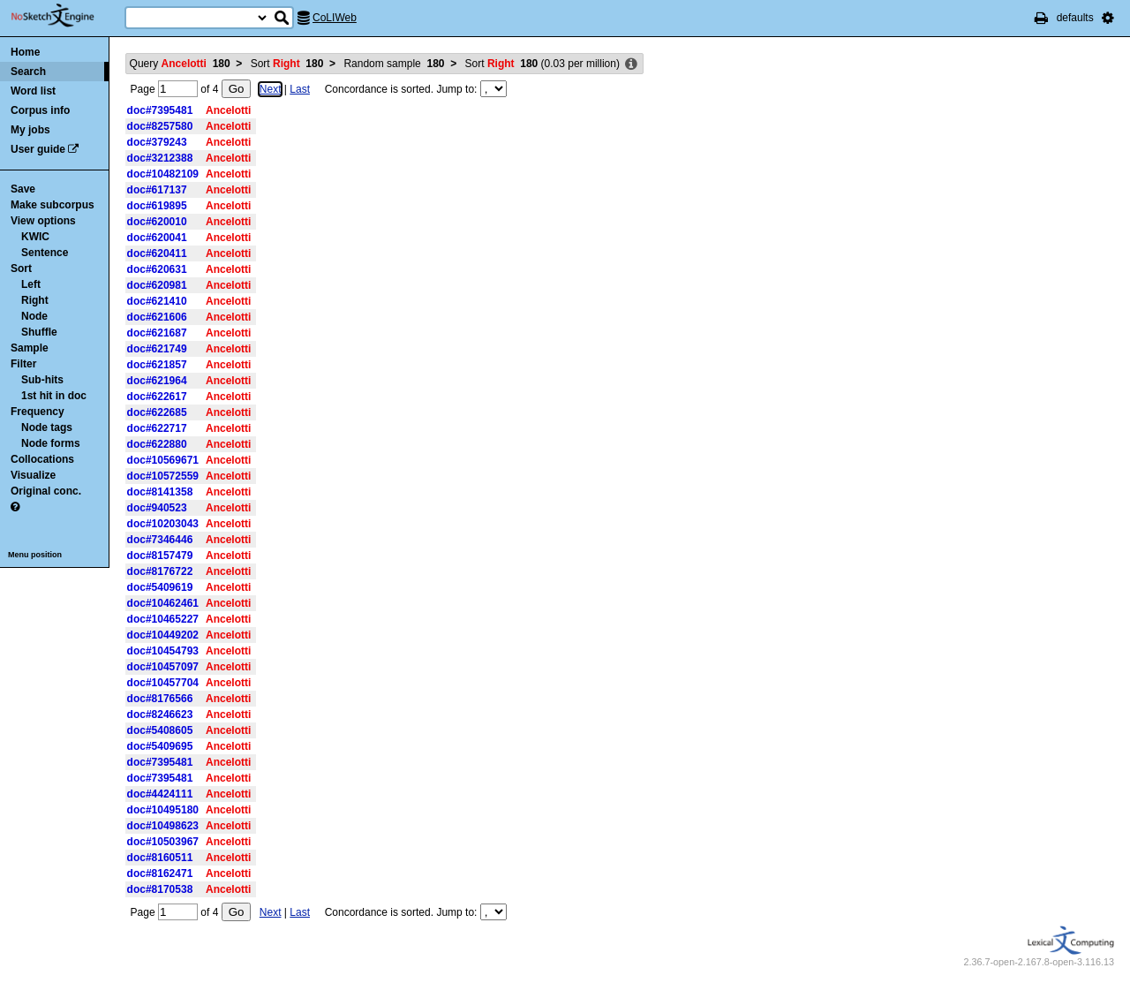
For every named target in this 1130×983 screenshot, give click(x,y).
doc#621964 (157, 380)
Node (34, 316)
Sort (21, 268)
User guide (38, 149)
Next (271, 89)
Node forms (50, 443)
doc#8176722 (160, 571)
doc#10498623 (163, 826)
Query (180, 63)
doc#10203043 (163, 524)
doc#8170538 (160, 889)
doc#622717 (157, 428)
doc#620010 (157, 222)
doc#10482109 (163, 174)
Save (23, 189)
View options (43, 221)
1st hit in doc (54, 395)
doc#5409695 (160, 746)
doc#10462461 (163, 603)
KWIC (35, 237)
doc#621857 (157, 365)
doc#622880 (157, 444)
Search (28, 71)
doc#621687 (157, 333)
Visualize (33, 475)
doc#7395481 (160, 110)
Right (35, 300)
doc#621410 (157, 301)
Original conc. (46, 491)
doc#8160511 (160, 857)
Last (300, 89)
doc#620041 (157, 237)
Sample (30, 348)
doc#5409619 (160, 587)
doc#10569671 (163, 460)
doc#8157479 (160, 555)
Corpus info (40, 110)
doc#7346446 (160, 539)
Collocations (42, 459)
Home (25, 52)
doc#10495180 (163, 810)
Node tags (46, 427)
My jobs (30, 130)
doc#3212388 (160, 158)
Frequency (37, 411)
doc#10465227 (163, 619)
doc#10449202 (163, 635)
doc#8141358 (160, 492)
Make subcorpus (52, 205)
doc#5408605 (160, 730)
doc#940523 (157, 508)
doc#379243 (157, 142)
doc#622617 (157, 396)
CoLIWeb (335, 17)
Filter (23, 364)
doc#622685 (157, 412)
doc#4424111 (160, 794)
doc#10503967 (163, 842)
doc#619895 (157, 206)
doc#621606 (157, 317)
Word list (33, 91)
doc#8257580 (160, 126)
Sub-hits (42, 380)
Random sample (393, 63)
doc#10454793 (163, 651)
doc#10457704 (163, 683)
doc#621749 (157, 349)
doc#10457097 (163, 667)
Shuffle (39, 332)
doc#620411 (157, 253)
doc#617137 (157, 190)
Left (31, 284)
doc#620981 (157, 285)
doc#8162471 (160, 873)
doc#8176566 (160, 698)
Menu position (35, 554)
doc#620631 (157, 269)
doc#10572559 (163, 476)
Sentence (44, 252)
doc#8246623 (160, 714)
